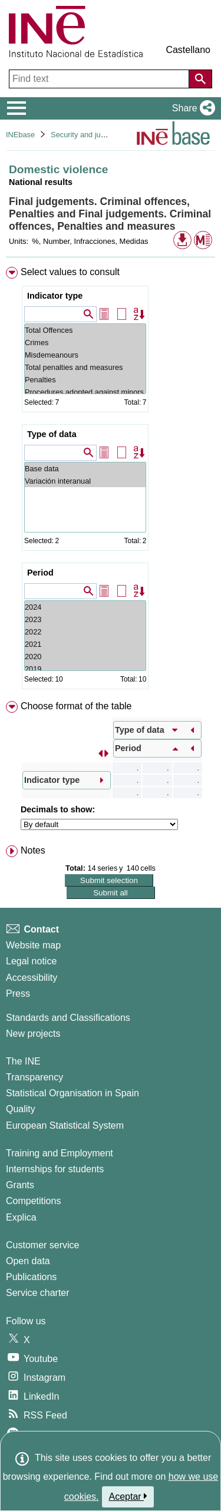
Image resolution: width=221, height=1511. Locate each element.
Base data (85, 468)
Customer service (42, 1245)
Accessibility (31, 978)
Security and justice (83, 134)
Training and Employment (59, 1153)
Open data (28, 1261)
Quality (20, 1109)
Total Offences (85, 330)
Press (18, 993)
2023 (85, 619)
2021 (85, 644)
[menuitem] (110, 480)
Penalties (85, 379)
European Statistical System (65, 1125)
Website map (33, 945)
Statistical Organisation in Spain (72, 1093)
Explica (21, 1217)
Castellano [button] (188, 50)
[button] (191, 108)
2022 (85, 632)
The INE (23, 1061)
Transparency (34, 1077)
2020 (85, 656)
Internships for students (55, 1169)
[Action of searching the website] (200, 79)
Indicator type (55, 295)
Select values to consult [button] (70, 272)
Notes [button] (33, 850)
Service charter (38, 1293)
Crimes (85, 342)
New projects (33, 1034)
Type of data (52, 434)
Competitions (33, 1201)
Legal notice (31, 961)
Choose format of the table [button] (76, 706)
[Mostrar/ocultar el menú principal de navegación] (17, 108)
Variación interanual (85, 481)
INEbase (20, 134)
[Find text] (100, 79)
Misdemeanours (85, 355)
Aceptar (128, 1496)
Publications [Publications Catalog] (31, 1277)
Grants (20, 1185)
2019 (85, 669)
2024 (85, 607)
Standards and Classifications (68, 1018)
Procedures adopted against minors (85, 392)
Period (40, 572)
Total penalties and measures (85, 367)
